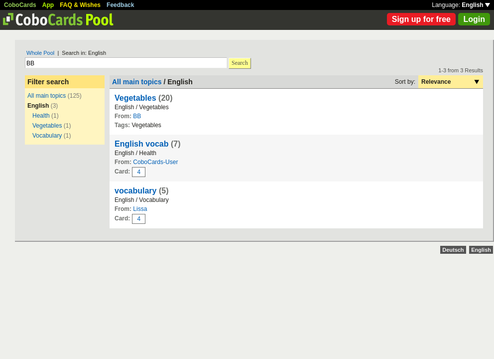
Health (41, 115)
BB (137, 116)
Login (474, 19)
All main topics (46, 95)
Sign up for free (421, 19)
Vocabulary (47, 135)
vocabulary (135, 190)
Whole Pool (40, 53)
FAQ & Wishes (80, 4)
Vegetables (47, 125)
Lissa (140, 208)
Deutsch (453, 250)
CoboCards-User (155, 162)
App (48, 4)
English (476, 4)
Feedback (120, 4)
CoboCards (20, 4)
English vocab (141, 144)
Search (240, 62)
